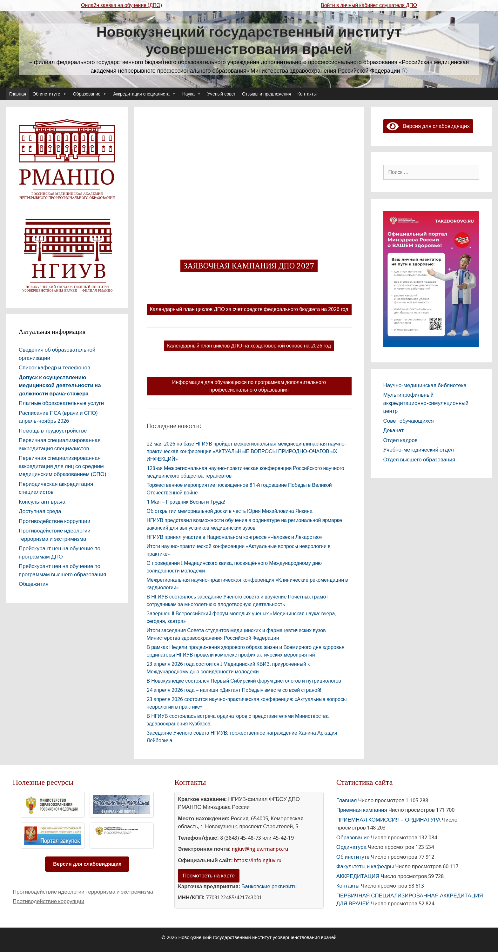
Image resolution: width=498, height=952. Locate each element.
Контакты (307, 93)
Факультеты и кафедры (365, 866)
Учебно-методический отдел (418, 449)
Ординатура (351, 847)
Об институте (49, 94)
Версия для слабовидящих (428, 126)
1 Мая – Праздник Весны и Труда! (186, 502)
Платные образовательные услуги (61, 403)
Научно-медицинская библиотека (425, 385)
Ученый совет (221, 93)
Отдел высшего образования (419, 459)
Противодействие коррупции (54, 521)
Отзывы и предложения (266, 93)
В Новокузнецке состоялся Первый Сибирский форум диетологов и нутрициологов (244, 681)
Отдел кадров (400, 440)
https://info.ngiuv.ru (257, 860)
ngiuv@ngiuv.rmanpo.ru (260, 849)
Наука (191, 94)
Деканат (393, 430)
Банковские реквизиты (269, 886)
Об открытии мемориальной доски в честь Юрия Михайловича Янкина (230, 511)
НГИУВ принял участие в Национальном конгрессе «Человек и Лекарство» (235, 537)
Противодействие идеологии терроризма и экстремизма (83, 892)
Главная (17, 93)
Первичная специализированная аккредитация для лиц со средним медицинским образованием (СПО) (62, 466)
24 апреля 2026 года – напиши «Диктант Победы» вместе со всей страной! (234, 690)
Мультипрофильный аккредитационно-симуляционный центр (426, 403)
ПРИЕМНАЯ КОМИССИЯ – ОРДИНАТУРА (388, 819)
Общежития (33, 584)
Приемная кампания (361, 810)
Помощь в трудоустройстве (53, 430)
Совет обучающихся (408, 421)
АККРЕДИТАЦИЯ (358, 876)
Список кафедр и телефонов (54, 367)
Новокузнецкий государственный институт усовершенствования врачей (249, 40)
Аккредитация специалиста (144, 94)
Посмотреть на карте (209, 875)
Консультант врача (42, 502)
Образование (90, 94)
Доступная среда (40, 511)
